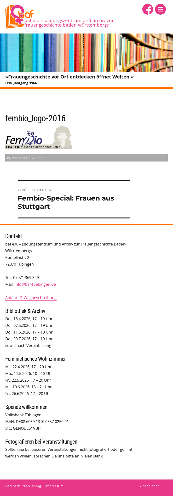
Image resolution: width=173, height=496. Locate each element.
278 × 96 (38, 158)
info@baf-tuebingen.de (35, 284)
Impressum (54, 486)
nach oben (151, 486)
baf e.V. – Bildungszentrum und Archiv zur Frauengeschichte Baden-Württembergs (69, 22)
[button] (160, 9)
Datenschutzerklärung (23, 486)
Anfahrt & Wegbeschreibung (31, 297)
